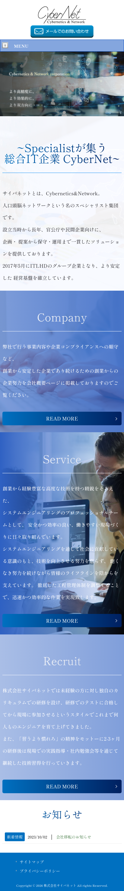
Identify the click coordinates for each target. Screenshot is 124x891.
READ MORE (62, 418)
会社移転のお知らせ (73, 837)
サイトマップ (32, 862)
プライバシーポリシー (40, 871)
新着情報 (15, 837)
